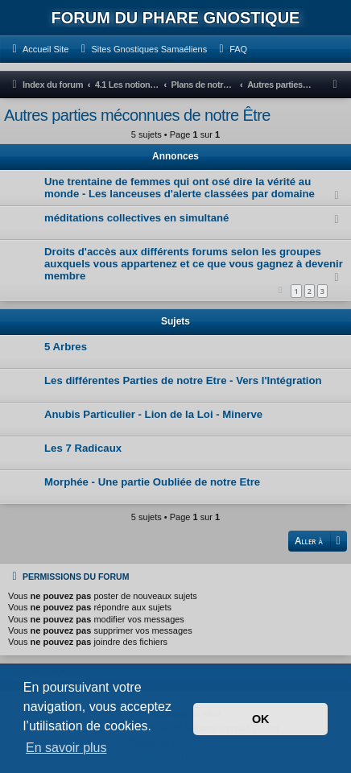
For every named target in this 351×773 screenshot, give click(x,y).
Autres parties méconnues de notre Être (137, 115)
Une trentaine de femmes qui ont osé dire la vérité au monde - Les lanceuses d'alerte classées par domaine (179, 188)
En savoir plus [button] (66, 747)
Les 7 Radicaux (83, 448)
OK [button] (261, 719)
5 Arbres (65, 347)
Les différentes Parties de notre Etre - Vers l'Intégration (183, 380)
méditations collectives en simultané (136, 218)
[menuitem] (38, 49)
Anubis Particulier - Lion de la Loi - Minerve (153, 414)
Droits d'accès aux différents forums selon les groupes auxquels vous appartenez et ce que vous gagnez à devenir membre (193, 264)
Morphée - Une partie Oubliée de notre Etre (152, 482)
